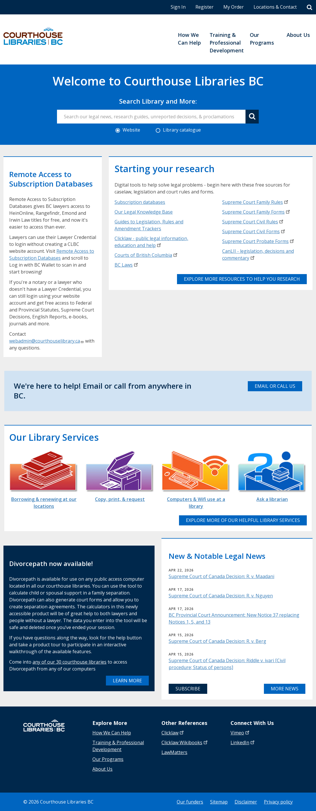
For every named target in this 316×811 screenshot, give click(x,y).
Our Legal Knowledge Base (144, 212)
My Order (233, 7)
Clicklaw (185, 742)
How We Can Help (111, 733)
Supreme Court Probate (258, 241)
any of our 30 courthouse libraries (69, 662)
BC (127, 265)
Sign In (178, 7)
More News (284, 688)
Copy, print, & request (120, 499)
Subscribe (188, 688)
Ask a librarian (272, 499)
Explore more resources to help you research (242, 279)
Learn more (127, 680)
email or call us (275, 386)
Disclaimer (246, 802)
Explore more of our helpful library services (243, 520)
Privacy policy (278, 802)
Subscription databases (140, 202)
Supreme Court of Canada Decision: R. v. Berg (217, 641)
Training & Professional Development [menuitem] (227, 42)
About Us (102, 769)
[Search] (310, 7)
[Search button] (252, 117)
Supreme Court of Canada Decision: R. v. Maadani (221, 576)
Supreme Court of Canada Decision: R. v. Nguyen (221, 595)
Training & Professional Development (118, 746)
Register (204, 7)
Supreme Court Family (255, 202)
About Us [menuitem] (298, 34)
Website (127, 130)
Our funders (190, 802)
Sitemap (219, 802)
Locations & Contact (275, 7)
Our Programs (107, 759)
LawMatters (174, 752)
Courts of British (146, 255)
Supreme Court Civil (253, 222)
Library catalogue (178, 130)
